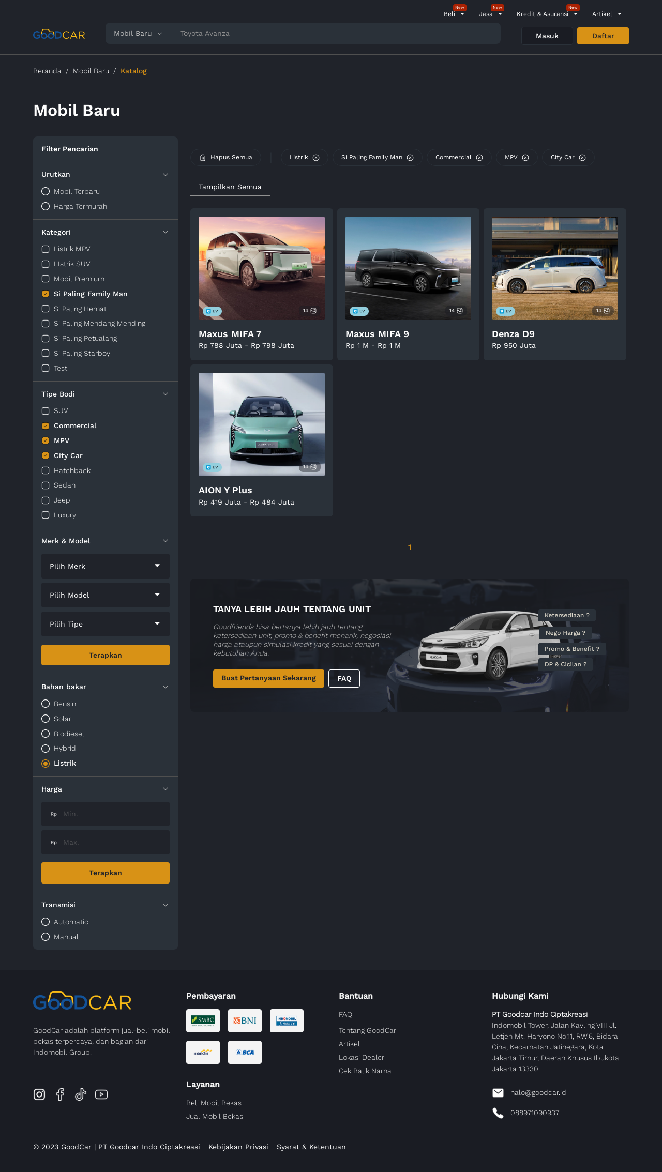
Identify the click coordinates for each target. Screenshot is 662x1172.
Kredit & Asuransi (542, 14)
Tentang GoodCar (367, 1030)
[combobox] (105, 566)
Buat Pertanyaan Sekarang (268, 678)
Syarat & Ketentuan (311, 1147)
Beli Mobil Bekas (214, 1103)
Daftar (603, 36)
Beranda (47, 71)
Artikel (602, 14)
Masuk (547, 36)
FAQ (344, 678)
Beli (449, 14)
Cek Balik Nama (365, 1071)
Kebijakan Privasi (238, 1147)
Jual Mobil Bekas (214, 1116)
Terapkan (105, 655)
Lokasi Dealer (361, 1057)
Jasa (486, 14)
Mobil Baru (91, 71)
